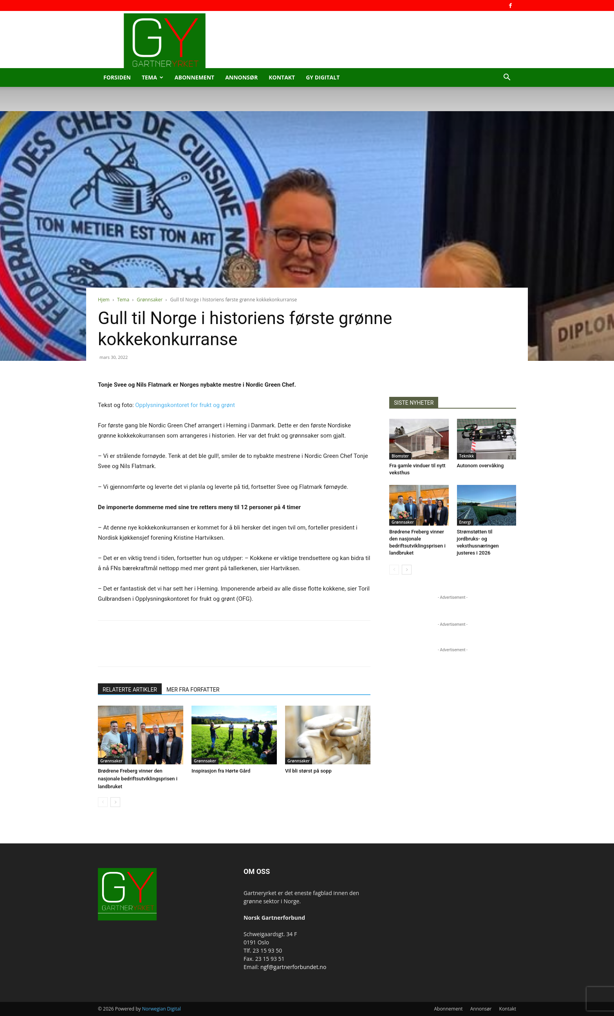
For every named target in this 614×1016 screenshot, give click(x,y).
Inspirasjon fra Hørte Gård (220, 771)
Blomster (400, 456)
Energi (465, 522)
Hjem (104, 299)
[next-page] (115, 802)
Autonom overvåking (480, 465)
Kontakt (282, 77)
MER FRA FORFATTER (192, 689)
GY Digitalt (323, 77)
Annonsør (241, 77)
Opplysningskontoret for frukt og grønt (185, 405)
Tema (152, 77)
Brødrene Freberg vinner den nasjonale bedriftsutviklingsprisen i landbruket (137, 778)
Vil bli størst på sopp (308, 771)
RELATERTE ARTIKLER (130, 689)
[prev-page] (103, 802)
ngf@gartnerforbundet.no (293, 967)
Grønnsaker (150, 299)
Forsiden (117, 77)
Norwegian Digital (161, 1008)
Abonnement (194, 77)
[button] (506, 78)
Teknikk (466, 456)
